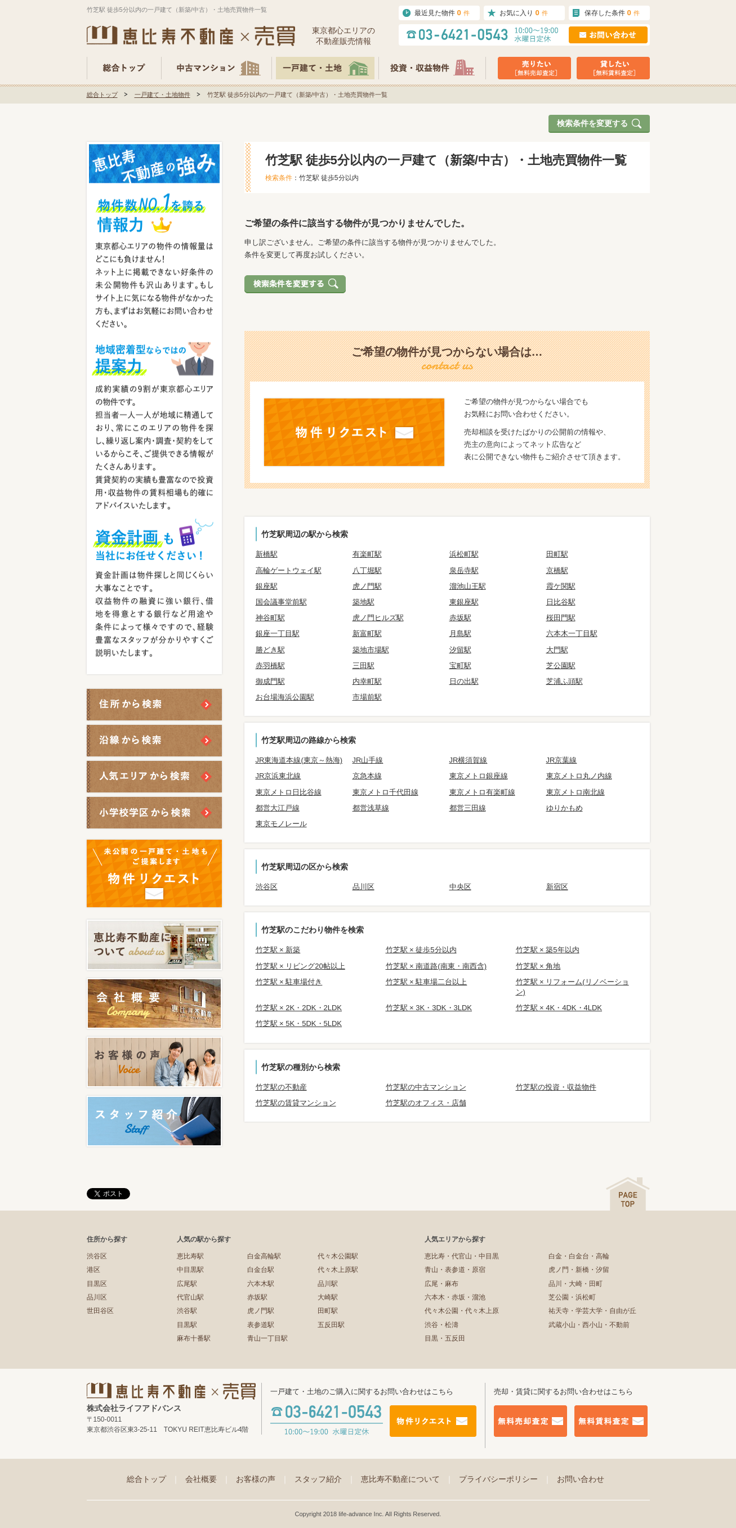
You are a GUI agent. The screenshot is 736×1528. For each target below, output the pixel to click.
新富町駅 (367, 633)
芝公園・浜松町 (572, 1297)
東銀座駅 (464, 602)
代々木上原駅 (338, 1270)
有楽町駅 (367, 554)
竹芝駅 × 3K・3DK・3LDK (429, 1007)
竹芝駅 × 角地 (538, 966)
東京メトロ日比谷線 (289, 792)
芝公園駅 (561, 665)
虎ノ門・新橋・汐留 (578, 1270)
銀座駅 (267, 586)
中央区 (460, 886)
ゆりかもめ (564, 808)
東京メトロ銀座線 (478, 776)
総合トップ (102, 94)
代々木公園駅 (338, 1256)
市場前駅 (367, 697)
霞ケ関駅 (561, 586)
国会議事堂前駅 (281, 602)
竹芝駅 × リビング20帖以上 (300, 966)
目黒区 (97, 1284)
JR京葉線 (561, 760)
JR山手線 (368, 760)
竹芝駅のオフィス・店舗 (426, 1103)
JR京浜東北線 (278, 776)
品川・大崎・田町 (575, 1284)
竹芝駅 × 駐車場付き (289, 982)
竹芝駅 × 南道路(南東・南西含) (436, 966)
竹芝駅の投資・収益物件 (556, 1087)
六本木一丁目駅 (571, 633)
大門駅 (557, 650)
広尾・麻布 (441, 1284)
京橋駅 (557, 570)
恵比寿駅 (190, 1256)
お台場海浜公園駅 (285, 697)
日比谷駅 (561, 602)
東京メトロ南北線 (575, 792)
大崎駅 (328, 1297)
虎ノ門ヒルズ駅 (378, 617)
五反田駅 (331, 1325)
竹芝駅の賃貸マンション (296, 1103)
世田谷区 (100, 1311)
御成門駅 (270, 681)
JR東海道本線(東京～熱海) (299, 760)
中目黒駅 (190, 1270)
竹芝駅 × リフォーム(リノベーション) (572, 987)
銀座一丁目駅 (278, 633)
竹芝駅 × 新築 (278, 950)
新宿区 (557, 886)
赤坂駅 (460, 617)
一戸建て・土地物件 (162, 94)
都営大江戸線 (278, 808)
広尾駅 (187, 1284)
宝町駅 (460, 665)
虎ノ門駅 (367, 586)
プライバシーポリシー (505, 1479)
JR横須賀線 (468, 760)
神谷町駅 (270, 617)
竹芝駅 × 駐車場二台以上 (426, 982)
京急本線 (367, 776)
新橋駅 (267, 554)
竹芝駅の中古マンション (426, 1087)
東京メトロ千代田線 (385, 792)
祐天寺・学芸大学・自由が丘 (592, 1311)
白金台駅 (260, 1270)
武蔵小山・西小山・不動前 (589, 1325)
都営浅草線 (371, 808)
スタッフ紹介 (325, 1479)
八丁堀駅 (367, 570)
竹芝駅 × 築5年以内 (547, 950)
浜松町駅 (464, 554)
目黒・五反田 (445, 1338)
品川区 (363, 886)
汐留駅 (460, 650)
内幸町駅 (367, 681)
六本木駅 (260, 1284)
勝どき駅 (270, 650)
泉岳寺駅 (464, 570)
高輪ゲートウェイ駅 (289, 570)
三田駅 (363, 665)
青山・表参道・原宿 (455, 1270)
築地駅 (363, 602)
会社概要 (207, 1479)
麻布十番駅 (194, 1338)
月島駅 (460, 633)
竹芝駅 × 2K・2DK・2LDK (299, 1007)
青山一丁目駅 (267, 1338)
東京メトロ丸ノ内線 (579, 776)
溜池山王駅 (467, 586)
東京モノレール (281, 823)
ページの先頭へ (628, 1194)
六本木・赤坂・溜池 (455, 1297)
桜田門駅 (561, 617)
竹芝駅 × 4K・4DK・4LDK (559, 1007)
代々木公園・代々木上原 (462, 1311)
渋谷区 (267, 886)
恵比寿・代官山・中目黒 (462, 1256)
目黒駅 (187, 1325)
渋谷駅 (187, 1311)
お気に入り (523, 12)
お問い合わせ (580, 1479)
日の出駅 (464, 681)
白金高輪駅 (264, 1256)
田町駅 (557, 554)
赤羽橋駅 (270, 665)
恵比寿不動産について (407, 1479)
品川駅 (328, 1284)
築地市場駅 (371, 650)
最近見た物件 (442, 12)
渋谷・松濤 (441, 1325)
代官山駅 (190, 1297)
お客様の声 (262, 1479)
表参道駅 (260, 1325)
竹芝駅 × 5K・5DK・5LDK (299, 1023)
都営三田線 (467, 808)
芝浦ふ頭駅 (564, 681)
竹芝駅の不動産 (281, 1087)
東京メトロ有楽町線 (482, 792)
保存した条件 (612, 12)
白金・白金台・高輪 (578, 1256)
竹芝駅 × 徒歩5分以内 (421, 950)
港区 (93, 1270)
